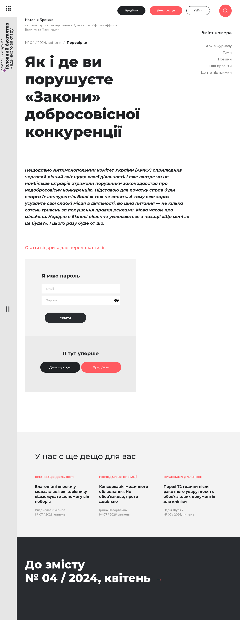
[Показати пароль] (116, 300)
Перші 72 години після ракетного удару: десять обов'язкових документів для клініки (189, 494)
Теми (227, 53)
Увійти (198, 10)
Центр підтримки (216, 73)
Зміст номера (217, 32)
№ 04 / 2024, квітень (43, 43)
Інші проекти (220, 66)
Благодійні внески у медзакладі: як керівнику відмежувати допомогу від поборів (62, 494)
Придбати (131, 10)
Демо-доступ (166, 10)
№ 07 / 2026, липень (50, 514)
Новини (225, 59)
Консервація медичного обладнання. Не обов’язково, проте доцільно (123, 494)
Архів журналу (219, 46)
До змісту (88, 571)
